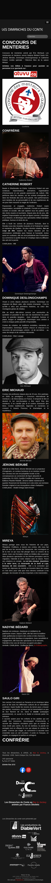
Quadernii (19, 880)
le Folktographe (40, 645)
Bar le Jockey (39, 753)
